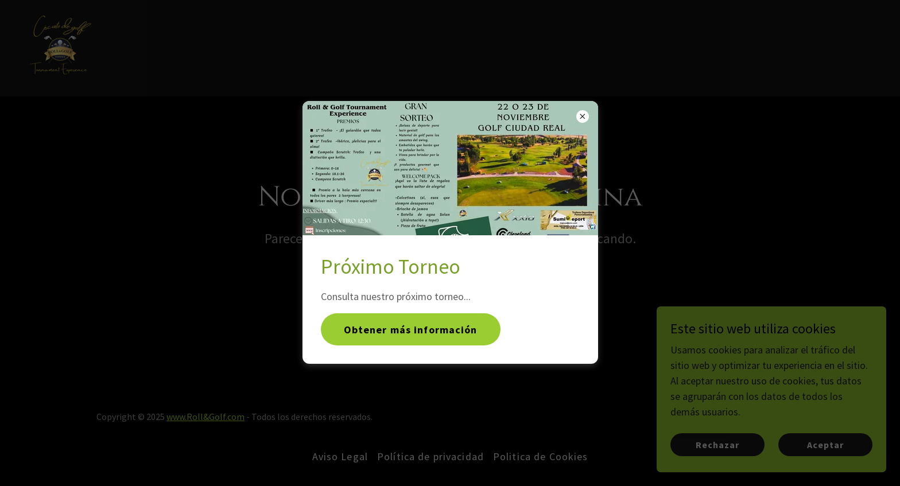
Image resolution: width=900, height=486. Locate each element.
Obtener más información (411, 329)
